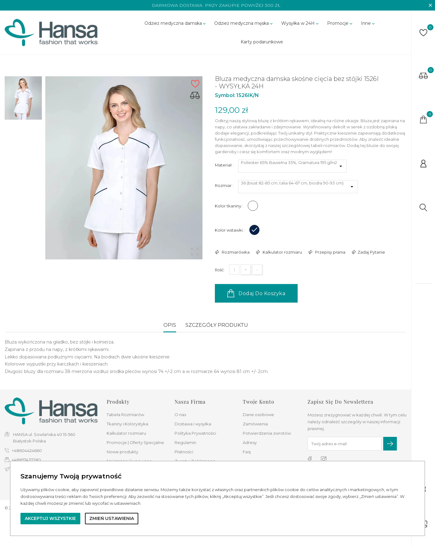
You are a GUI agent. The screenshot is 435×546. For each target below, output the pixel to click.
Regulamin (185, 442)
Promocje (340, 23)
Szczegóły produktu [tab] (216, 325)
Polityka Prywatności (195, 433)
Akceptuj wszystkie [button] (50, 518)
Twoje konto (258, 401)
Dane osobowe (258, 414)
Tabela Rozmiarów (125, 414)
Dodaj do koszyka (256, 293)
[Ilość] (234, 269)
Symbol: (225, 95)
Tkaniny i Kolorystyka (127, 423)
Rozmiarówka (235, 252)
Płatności (184, 451)
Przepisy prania (329, 252)
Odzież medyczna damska (175, 23)
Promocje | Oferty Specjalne (135, 442)
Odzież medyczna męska (244, 23)
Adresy (250, 442)
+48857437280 (26, 459)
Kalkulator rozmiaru (282, 252)
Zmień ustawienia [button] (111, 518)
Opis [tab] (169, 325)
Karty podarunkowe (262, 42)
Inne (368, 23)
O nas (180, 414)
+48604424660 (27, 450)
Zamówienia (255, 423)
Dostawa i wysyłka (193, 423)
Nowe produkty (122, 451)
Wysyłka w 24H (300, 23)
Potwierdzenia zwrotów (267, 433)
